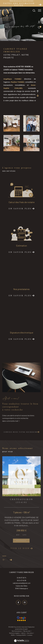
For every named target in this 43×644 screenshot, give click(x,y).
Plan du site (27, 631)
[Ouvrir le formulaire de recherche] (34, 10)
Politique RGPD (21, 635)
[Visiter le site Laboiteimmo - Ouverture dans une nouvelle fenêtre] (21, 639)
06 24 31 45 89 (21, 580)
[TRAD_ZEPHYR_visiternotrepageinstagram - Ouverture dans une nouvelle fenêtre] (24, 602)
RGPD (13, 635)
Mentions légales (14, 633)
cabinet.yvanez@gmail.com (21, 583)
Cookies (29, 635)
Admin (23, 633)
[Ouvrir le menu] (39, 11)
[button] (10, 559)
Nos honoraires (17, 631)
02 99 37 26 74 (21, 578)
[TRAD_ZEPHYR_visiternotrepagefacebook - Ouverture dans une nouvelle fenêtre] (18, 602)
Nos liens (30, 633)
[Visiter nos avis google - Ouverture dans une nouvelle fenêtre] (21, 619)
